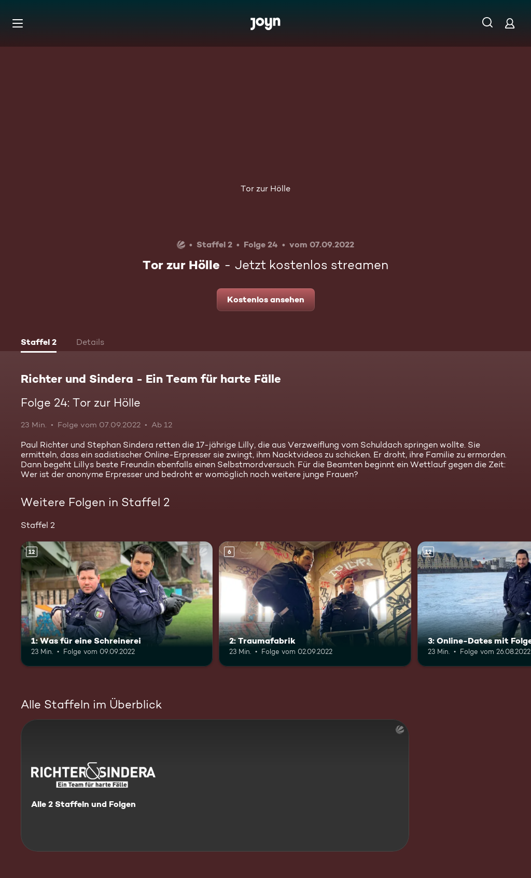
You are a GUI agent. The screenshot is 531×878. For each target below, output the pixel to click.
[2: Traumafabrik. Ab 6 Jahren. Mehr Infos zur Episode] (315, 603)
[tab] (39, 343)
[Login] (509, 23)
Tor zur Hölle (265, 188)
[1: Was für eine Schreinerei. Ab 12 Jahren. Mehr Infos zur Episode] (117, 603)
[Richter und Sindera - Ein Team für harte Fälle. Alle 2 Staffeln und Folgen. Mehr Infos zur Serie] (215, 785)
